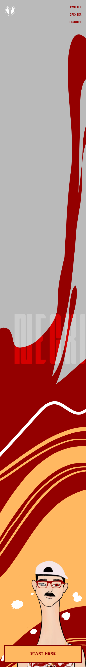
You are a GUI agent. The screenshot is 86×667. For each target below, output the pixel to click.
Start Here (43, 654)
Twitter (76, 7)
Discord (76, 22)
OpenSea (76, 15)
